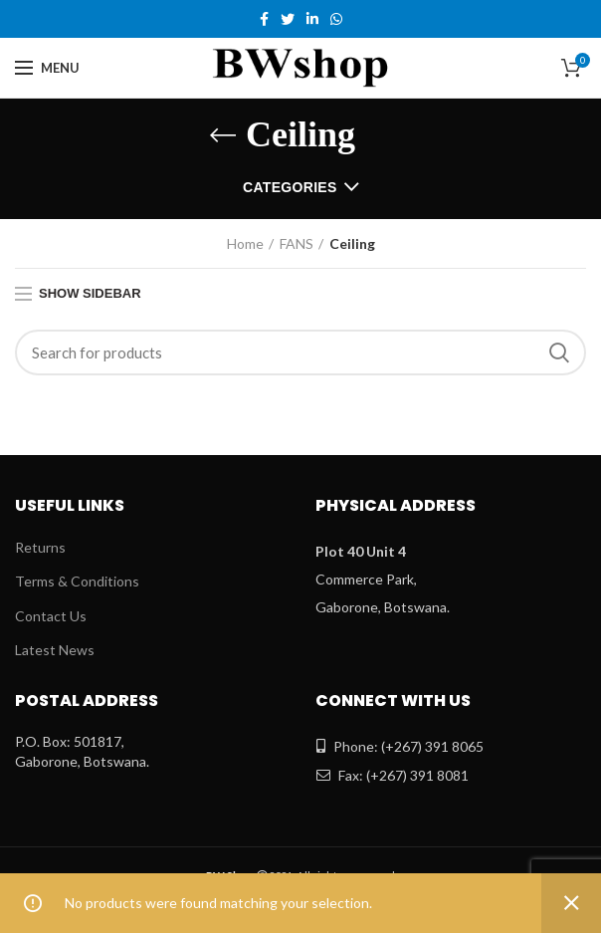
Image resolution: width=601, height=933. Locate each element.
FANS (296, 243)
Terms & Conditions (77, 581)
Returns (40, 547)
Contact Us (51, 615)
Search (559, 352)
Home (245, 243)
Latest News (55, 649)
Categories (290, 187)
